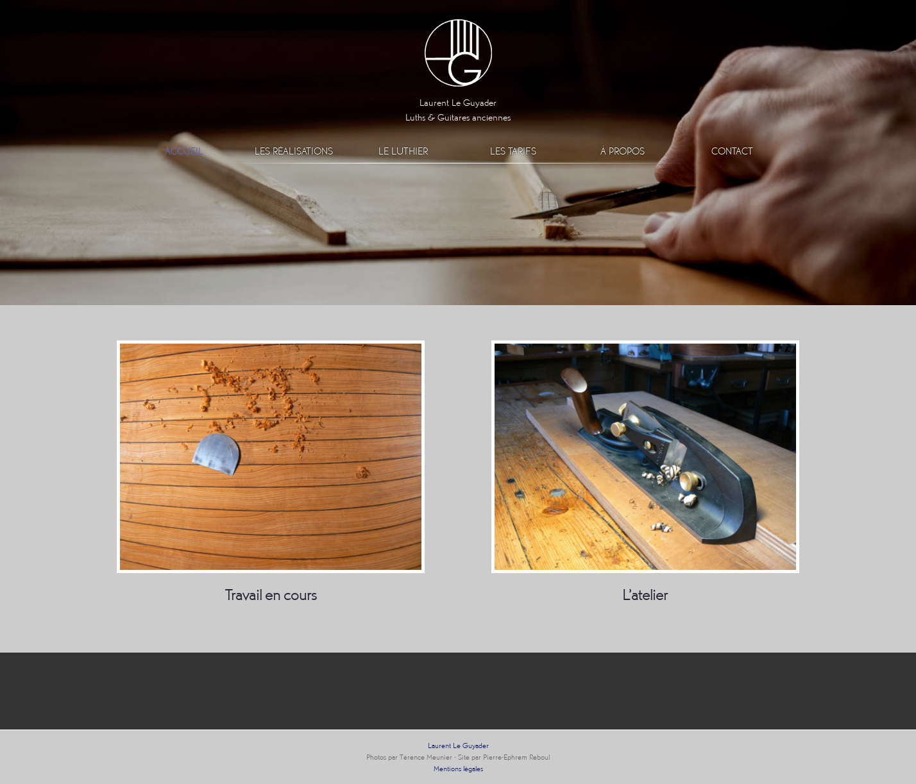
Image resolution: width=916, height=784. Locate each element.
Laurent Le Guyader (458, 745)
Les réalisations (294, 151)
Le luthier (403, 151)
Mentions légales (458, 768)
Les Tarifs (513, 151)
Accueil (184, 151)
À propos (622, 151)
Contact (732, 151)
